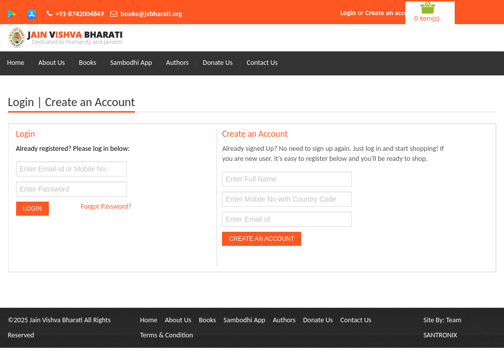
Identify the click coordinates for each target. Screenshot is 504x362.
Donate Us (218, 62)
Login (348, 13)
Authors (177, 62)
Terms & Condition (166, 335)
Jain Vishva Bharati (56, 320)
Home (15, 62)
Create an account (391, 13)
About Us (51, 62)
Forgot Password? (106, 206)
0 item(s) (427, 18)
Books (87, 62)
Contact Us (262, 62)
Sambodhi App (131, 62)
